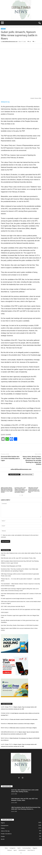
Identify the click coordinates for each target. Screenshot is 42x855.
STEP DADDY (4, 612)
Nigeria (6, 27)
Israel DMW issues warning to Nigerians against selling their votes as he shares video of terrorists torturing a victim (20, 589)
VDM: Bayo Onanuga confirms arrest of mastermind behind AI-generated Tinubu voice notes (34, 490)
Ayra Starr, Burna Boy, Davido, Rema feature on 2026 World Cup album (19, 625)
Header (3, 836)
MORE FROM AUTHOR (27, 474)
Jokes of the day (5, 831)
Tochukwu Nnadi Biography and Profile (11, 566)
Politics (3, 828)
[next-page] (22, 495)
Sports (15, 850)
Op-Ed (2, 839)
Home (2, 27)
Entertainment (4, 825)
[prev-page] (20, 495)
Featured (9, 850)
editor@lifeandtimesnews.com (10, 41)
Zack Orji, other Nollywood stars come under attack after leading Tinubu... (25, 790)
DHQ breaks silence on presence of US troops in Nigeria (21, 723)
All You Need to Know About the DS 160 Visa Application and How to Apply (20, 609)
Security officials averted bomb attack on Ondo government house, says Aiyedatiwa (19, 621)
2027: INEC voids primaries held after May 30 (13, 606)
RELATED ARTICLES (14, 474)
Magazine (35, 848)
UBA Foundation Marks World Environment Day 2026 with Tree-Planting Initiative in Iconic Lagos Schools (6, 490)
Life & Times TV (31, 850)
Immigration (12, 848)
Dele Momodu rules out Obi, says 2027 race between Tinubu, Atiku (18, 558)
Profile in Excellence (6, 833)
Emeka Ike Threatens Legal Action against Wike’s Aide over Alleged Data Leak (20, 616)
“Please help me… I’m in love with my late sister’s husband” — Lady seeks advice (20, 579)
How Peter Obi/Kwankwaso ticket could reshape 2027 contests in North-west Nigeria (21, 594)
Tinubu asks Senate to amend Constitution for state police (24, 719)
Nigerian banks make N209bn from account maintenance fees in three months (19, 629)
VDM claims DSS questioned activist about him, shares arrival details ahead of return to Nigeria (21, 602)
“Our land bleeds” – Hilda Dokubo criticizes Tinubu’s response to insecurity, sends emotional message (20, 584)
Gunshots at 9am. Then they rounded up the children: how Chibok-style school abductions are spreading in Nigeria (21, 490)
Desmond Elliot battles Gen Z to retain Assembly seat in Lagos (10, 458)
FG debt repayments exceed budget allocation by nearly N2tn (17, 598)
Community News (26, 848)
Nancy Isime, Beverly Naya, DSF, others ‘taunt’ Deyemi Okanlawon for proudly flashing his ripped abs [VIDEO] (32, 460)
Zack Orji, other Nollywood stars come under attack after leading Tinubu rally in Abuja (21, 554)
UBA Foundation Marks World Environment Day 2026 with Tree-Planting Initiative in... (25, 808)
